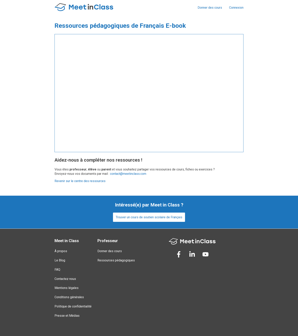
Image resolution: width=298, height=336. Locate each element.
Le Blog (60, 260)
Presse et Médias (67, 315)
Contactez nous (65, 279)
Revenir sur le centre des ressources (80, 181)
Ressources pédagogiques (116, 260)
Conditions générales (69, 297)
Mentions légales (67, 288)
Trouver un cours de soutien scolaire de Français (149, 217)
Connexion (236, 7)
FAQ (57, 269)
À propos (61, 251)
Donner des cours (210, 7)
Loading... (149, 93)
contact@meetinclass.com (128, 174)
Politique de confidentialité (73, 306)
